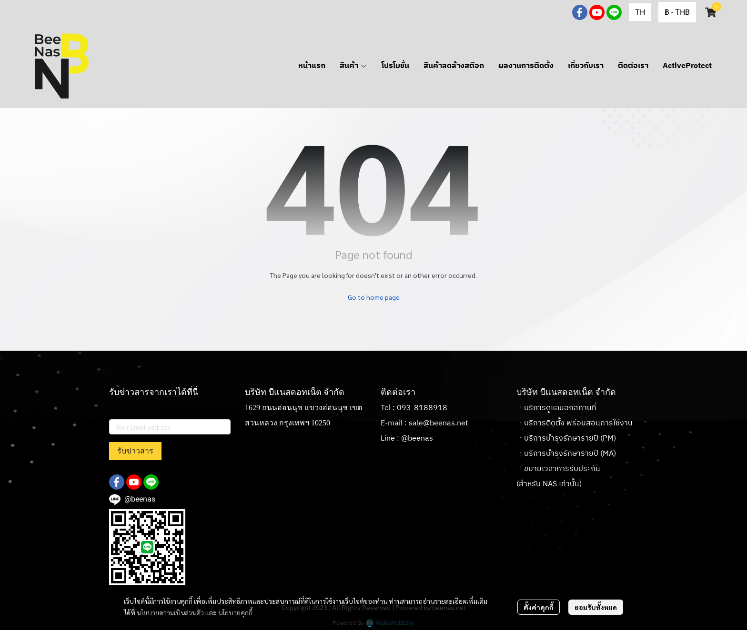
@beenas (417, 438)
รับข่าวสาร (135, 451)
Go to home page (374, 297)
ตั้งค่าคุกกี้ (539, 607)
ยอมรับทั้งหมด (596, 607)
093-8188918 (422, 408)
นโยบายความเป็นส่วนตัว (170, 612)
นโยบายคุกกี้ (235, 612)
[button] (640, 12)
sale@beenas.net (438, 423)
